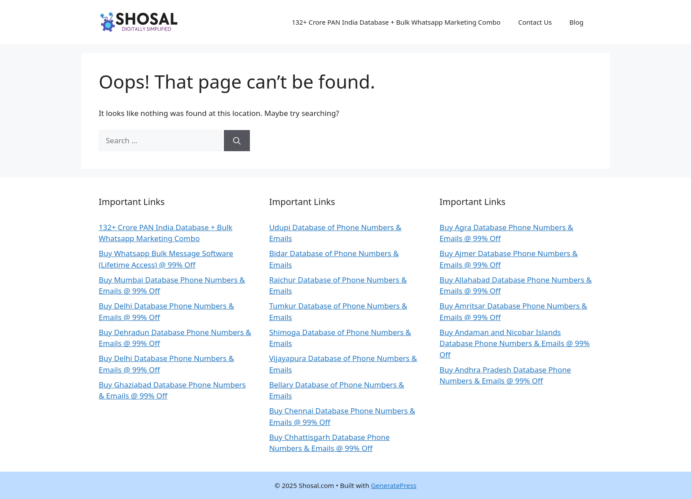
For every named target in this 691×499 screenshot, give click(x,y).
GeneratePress (393, 485)
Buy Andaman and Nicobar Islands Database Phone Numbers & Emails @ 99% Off (514, 343)
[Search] (237, 140)
